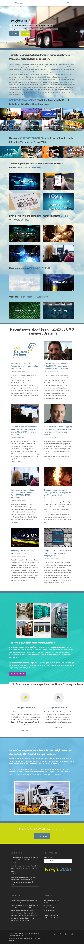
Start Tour (14, 33)
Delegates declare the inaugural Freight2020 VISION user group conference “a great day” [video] (56, 366)
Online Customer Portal (21, 82)
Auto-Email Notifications (42, 77)
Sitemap (11, 940)
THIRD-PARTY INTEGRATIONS (33, 296)
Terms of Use (36, 938)
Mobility (66, 84)
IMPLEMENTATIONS (39, 268)
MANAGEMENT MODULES (30, 138)
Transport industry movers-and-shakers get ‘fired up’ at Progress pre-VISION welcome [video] (57, 492)
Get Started (42, 836)
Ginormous (19, 938)
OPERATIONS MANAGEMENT (24, 100)
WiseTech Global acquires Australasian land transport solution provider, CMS (24, 366)
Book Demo (25, 33)
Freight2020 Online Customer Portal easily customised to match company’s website (57, 553)
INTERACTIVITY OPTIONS (27, 167)
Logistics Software (59, 707)
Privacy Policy (28, 938)
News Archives (48, 857)
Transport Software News (18, 371)
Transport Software (25, 707)
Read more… (25, 730)
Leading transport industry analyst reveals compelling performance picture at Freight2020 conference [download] (24, 879)
